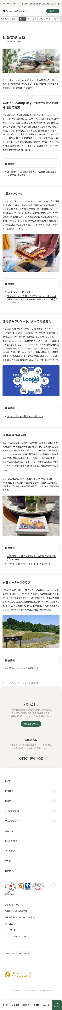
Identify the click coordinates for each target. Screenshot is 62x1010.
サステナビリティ (14, 683)
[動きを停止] (58, 3)
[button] (7, 3)
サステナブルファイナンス (49, 19)
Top (4, 683)
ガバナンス (32, 19)
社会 (24, 683)
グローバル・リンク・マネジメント (18, 974)
